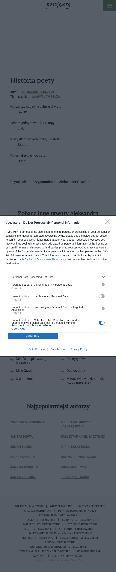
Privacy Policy (79, 349)
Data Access (57, 349)
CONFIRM (33, 336)
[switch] (102, 284)
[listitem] (58, 277)
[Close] (108, 223)
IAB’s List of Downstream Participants (44, 259)
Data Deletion (37, 349)
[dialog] (58, 286)
